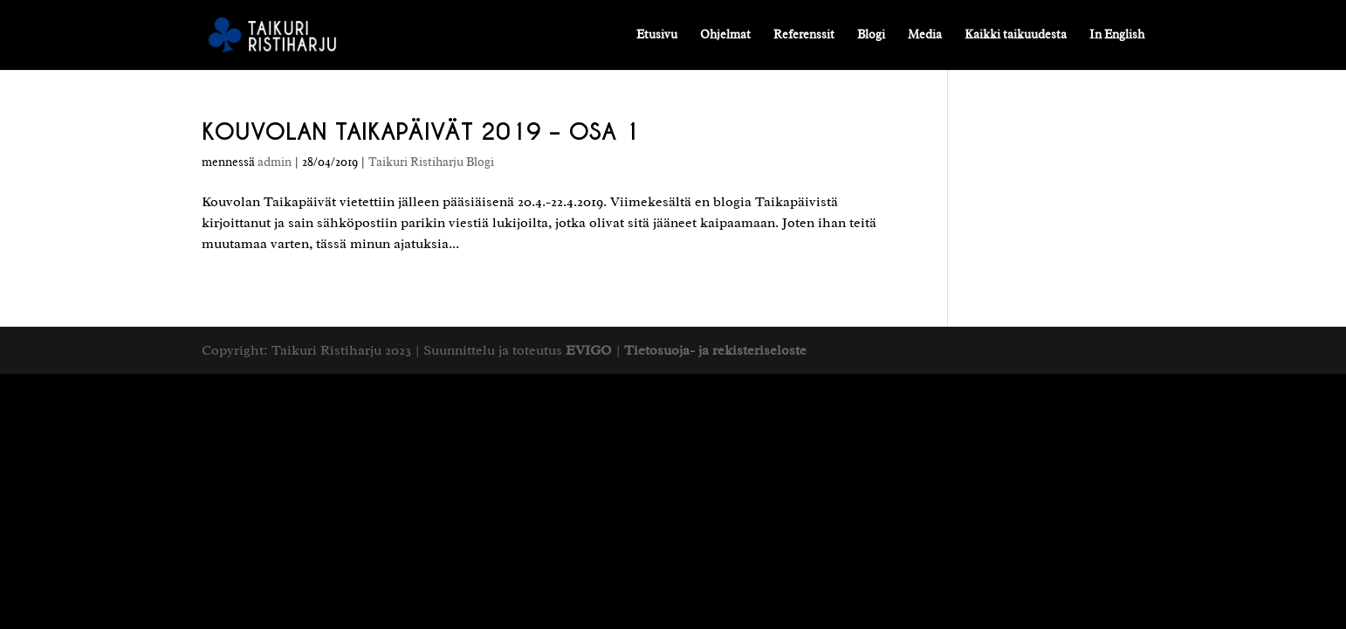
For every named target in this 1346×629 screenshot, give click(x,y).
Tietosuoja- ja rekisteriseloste (715, 350)
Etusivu (656, 35)
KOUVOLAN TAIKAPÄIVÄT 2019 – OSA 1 (421, 131)
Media (925, 35)
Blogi (871, 35)
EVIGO (589, 350)
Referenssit (803, 35)
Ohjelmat (725, 35)
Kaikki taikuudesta (1016, 35)
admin (275, 162)
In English (1116, 35)
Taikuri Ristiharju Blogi (431, 162)
